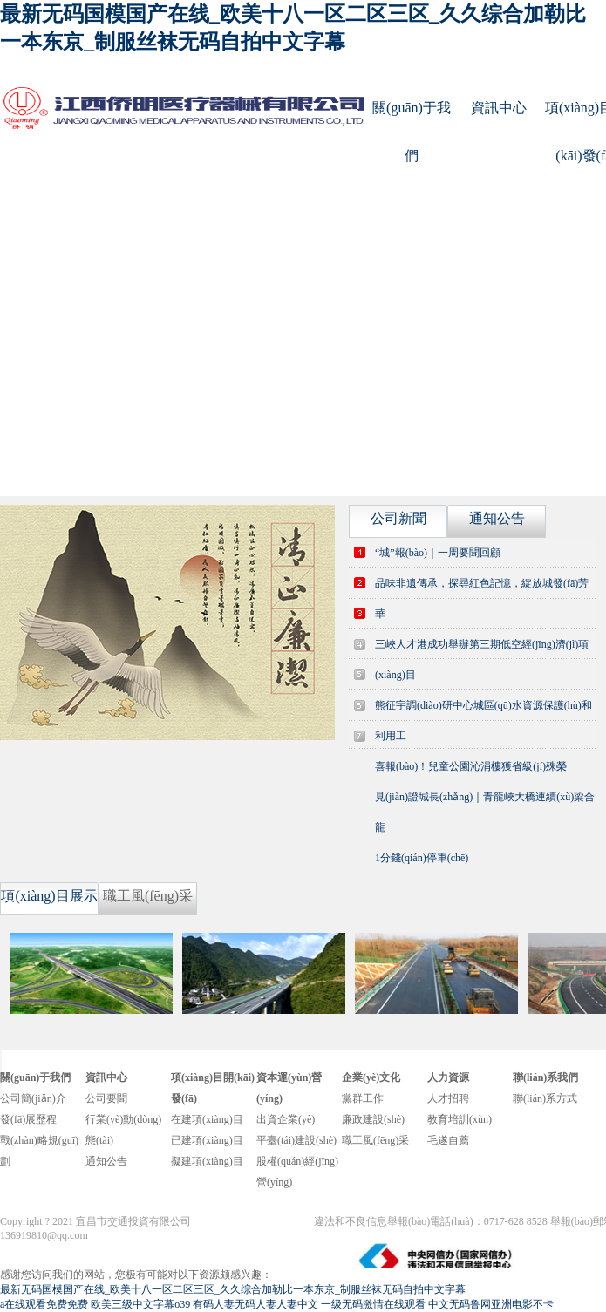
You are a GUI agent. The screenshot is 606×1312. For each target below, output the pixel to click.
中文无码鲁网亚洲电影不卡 (491, 1304)
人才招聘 (448, 1098)
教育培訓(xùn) (459, 1119)
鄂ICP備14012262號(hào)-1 (254, 1221)
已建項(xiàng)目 (207, 1140)
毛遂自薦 (448, 1140)
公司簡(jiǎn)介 (33, 1098)
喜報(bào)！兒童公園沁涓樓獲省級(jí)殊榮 (471, 766)
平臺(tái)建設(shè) (296, 1140)
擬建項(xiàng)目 (207, 1161)
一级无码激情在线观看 (373, 1304)
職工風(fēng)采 (375, 1140)
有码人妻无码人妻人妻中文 (255, 1304)
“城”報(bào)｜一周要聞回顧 (437, 553)
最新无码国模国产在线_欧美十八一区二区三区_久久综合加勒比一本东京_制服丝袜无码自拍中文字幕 (233, 1289)
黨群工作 (363, 1098)
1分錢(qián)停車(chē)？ (421, 858)
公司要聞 (106, 1098)
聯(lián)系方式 (545, 1098)
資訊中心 (499, 107)
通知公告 (106, 1161)
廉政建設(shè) (373, 1119)
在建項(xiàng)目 (207, 1119)
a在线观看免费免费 (44, 1304)
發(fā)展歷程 (28, 1119)
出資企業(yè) (285, 1119)
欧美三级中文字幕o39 (140, 1304)
